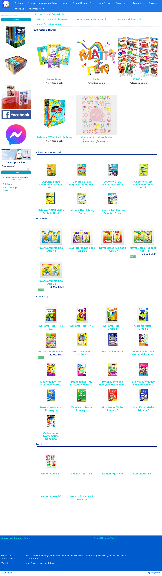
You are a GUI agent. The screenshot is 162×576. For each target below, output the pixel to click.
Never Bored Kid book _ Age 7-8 (143, 249)
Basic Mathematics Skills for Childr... (143, 383)
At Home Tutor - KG (81, 325)
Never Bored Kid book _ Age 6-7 (112, 249)
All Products (45, 14)
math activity (42, 296)
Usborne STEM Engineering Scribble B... (81, 184)
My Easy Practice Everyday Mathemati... (112, 383)
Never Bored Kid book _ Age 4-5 (51, 249)
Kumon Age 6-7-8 (50, 496)
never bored (41, 218)
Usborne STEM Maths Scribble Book (51, 212)
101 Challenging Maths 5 (81, 353)
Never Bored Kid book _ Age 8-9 (51, 282)
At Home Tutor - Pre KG (51, 327)
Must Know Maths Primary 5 (112, 409)
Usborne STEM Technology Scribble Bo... (51, 184)
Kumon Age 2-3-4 (50, 473)
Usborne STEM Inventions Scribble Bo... (112, 184)
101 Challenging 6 (112, 351)
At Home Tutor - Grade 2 (143, 327)
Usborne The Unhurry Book (82, 212)
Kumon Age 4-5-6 (112, 473)
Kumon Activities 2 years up (81, 498)
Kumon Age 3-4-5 (81, 473)
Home (36, 14)
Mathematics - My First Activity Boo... (143, 353)
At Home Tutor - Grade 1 (112, 327)
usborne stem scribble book (48, 152)
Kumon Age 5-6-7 (143, 473)
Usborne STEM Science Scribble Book (143, 184)
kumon (39, 444)
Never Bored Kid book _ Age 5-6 (81, 249)
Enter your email (8, 166)
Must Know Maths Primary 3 (51, 409)
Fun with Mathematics (51, 351)
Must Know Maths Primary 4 (82, 409)
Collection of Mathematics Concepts (51, 436)
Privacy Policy (16, 179)
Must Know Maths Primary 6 (143, 409)
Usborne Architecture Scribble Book (112, 212)
